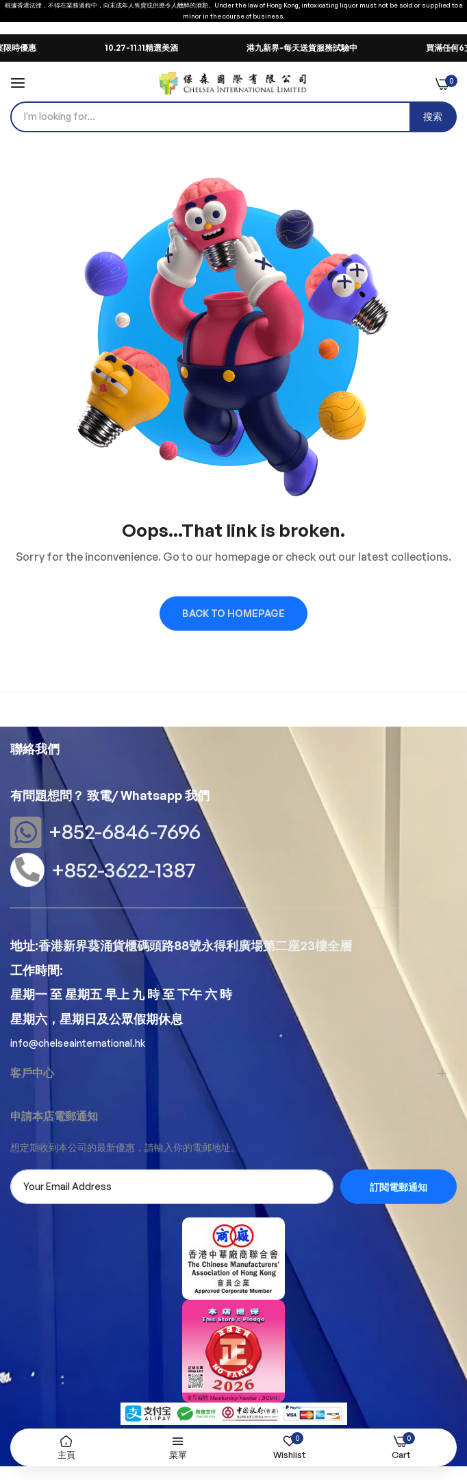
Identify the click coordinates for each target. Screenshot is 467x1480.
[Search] (432, 117)
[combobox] (233, 117)
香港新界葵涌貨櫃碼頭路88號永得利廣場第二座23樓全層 (195, 945)
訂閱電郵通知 (398, 1187)
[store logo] (233, 83)
